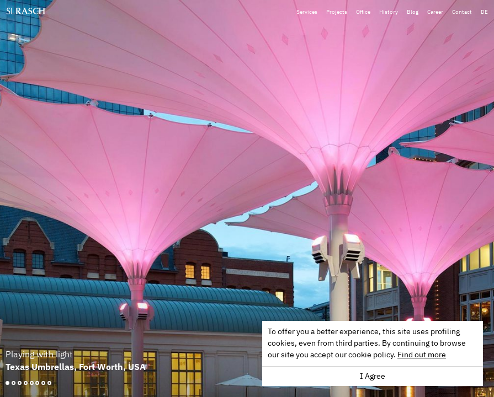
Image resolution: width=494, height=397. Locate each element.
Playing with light (39, 355)
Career (436, 9)
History (390, 9)
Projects (340, 9)
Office (366, 9)
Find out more (421, 355)
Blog (414, 9)
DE (484, 9)
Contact (462, 9)
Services (310, 9)
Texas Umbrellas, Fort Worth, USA (76, 366)
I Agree (372, 376)
